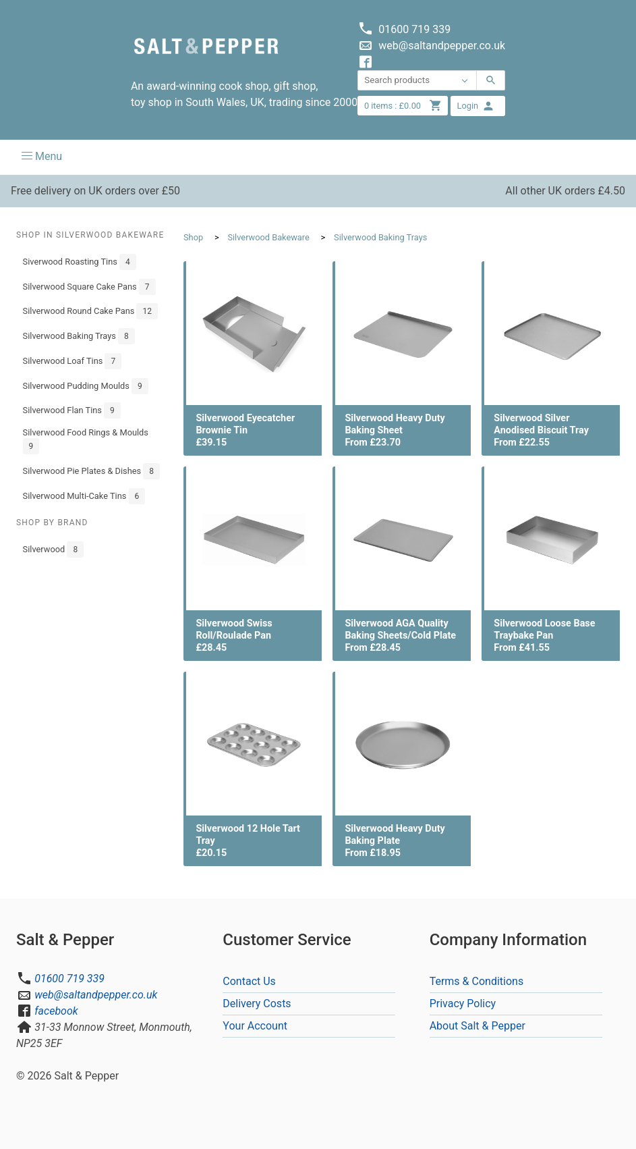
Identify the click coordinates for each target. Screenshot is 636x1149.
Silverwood (53, 549)
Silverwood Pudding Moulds (85, 386)
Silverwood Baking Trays (79, 336)
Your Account (255, 1025)
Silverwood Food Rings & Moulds (85, 440)
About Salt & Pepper (477, 1025)
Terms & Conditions (477, 981)
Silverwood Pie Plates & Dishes (91, 471)
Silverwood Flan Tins (72, 410)
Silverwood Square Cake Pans (89, 287)
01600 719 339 (69, 978)
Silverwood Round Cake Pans (90, 311)
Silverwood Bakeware (268, 237)
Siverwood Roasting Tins (79, 262)
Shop (193, 237)
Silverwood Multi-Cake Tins (84, 496)
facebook (56, 1011)
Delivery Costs (257, 1003)
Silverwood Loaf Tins (72, 361)
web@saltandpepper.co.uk (95, 994)
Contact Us (249, 981)
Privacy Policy (463, 1003)
